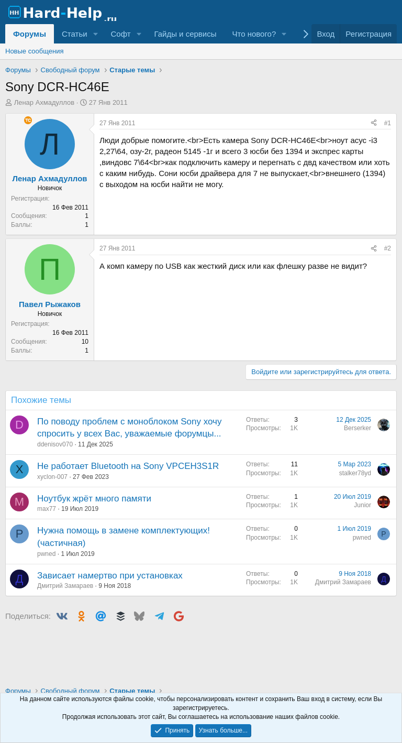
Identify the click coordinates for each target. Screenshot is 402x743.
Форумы (29, 33)
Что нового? (254, 33)
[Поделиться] (374, 123)
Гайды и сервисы (185, 33)
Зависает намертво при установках (110, 576)
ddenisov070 (55, 444)
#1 (387, 123)
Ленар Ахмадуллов (44, 102)
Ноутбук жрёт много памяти (94, 499)
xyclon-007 (52, 476)
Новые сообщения (34, 51)
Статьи (74, 33)
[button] (95, 33)
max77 (46, 508)
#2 (387, 248)
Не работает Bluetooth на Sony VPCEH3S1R (128, 466)
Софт (120, 33)
